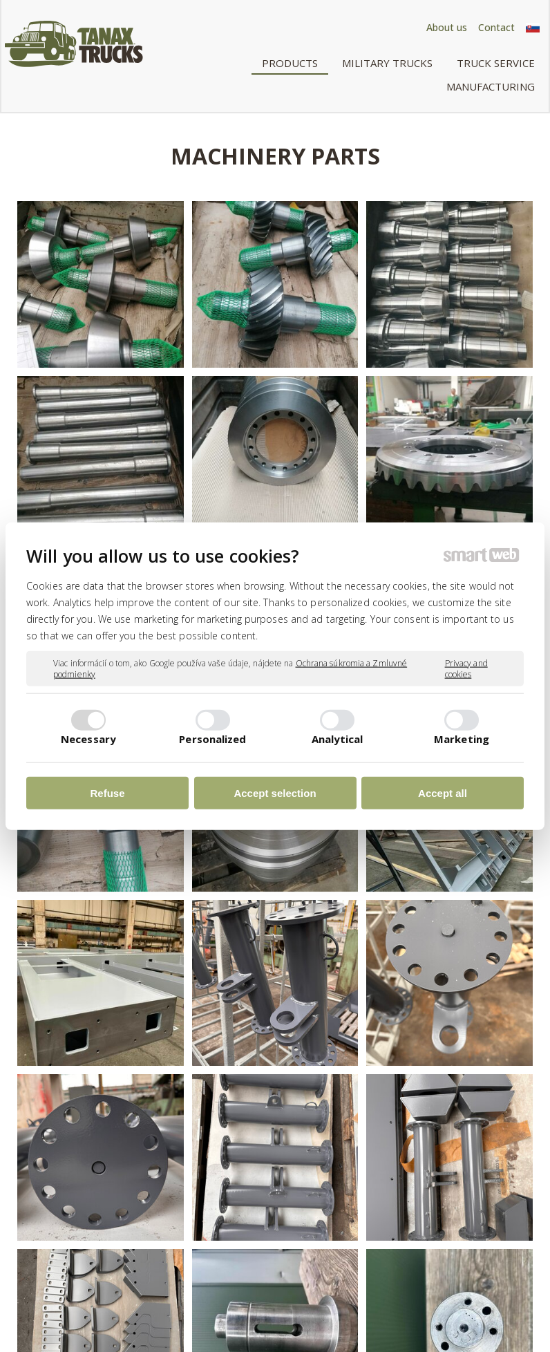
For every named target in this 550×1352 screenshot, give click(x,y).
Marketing (461, 738)
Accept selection (275, 793)
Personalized (212, 738)
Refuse (107, 793)
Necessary (88, 738)
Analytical (337, 738)
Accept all (442, 793)
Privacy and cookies (466, 668)
